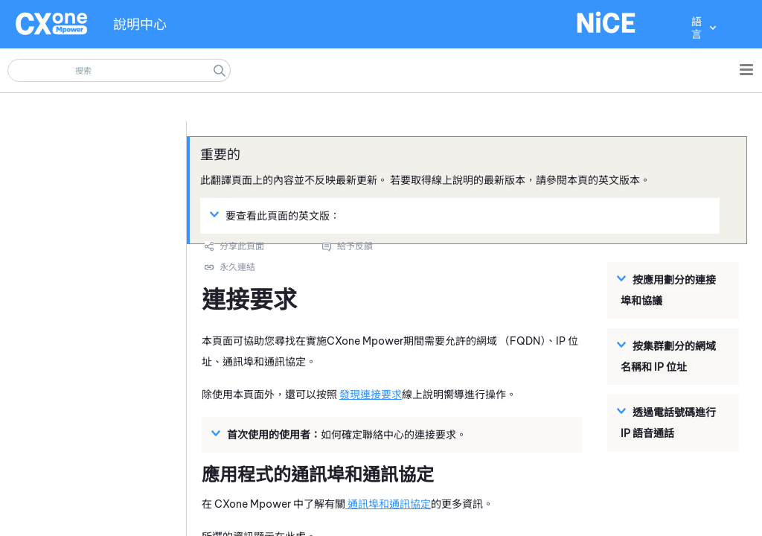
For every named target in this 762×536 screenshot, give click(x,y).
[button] (219, 70)
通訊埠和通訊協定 (388, 504)
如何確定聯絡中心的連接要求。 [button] (341, 434)
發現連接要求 (370, 394)
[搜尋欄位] (119, 70)
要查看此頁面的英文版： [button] (277, 215)
